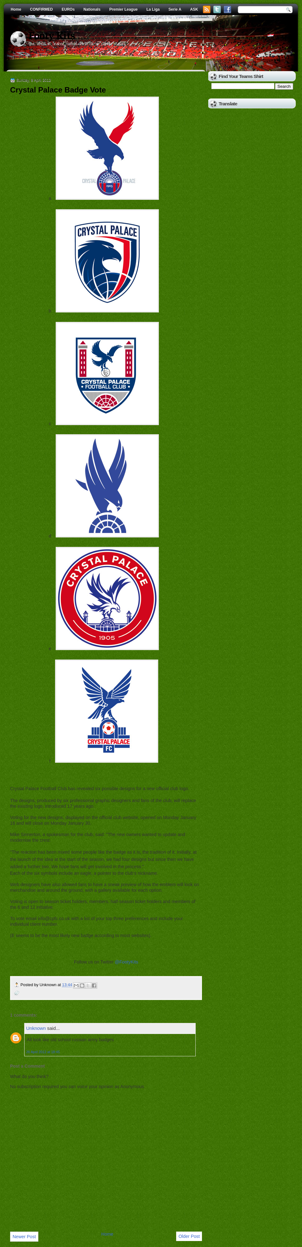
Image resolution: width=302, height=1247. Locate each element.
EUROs (68, 9)
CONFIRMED (41, 9)
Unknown (36, 1028)
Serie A (174, 9)
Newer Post (24, 1236)
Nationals (91, 9)
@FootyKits (126, 961)
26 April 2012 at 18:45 (43, 1052)
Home (16, 9)
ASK (194, 9)
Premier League (123, 9)
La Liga (152, 9)
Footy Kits (51, 36)
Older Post (189, 1236)
